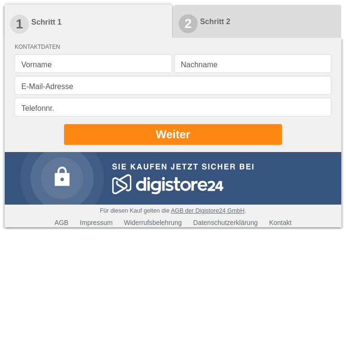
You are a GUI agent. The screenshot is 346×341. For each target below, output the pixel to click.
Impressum (96, 222)
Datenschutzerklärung (225, 222)
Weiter (173, 134)
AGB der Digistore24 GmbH (207, 210)
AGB (62, 222)
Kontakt (280, 222)
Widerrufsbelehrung (153, 222)
